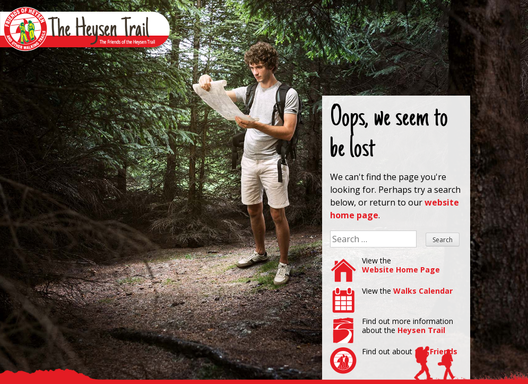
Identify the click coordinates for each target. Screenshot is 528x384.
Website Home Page (401, 269)
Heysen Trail (421, 330)
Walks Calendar (423, 291)
